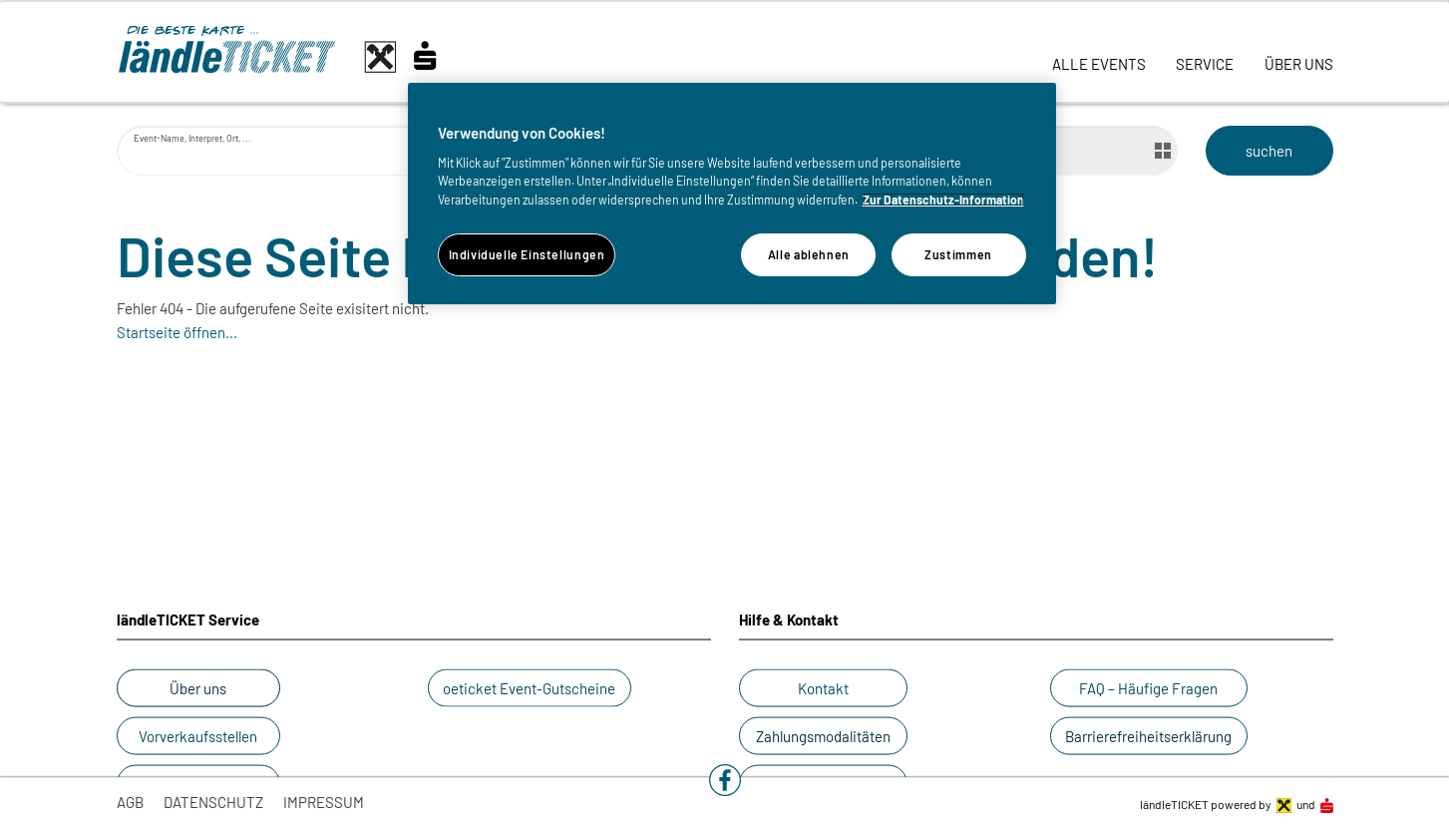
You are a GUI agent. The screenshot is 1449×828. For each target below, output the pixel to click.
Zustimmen (958, 254)
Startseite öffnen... (177, 332)
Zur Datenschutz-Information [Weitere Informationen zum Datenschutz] (943, 200)
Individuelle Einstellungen (527, 254)
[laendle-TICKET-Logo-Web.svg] (296, 57)
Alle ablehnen (809, 254)
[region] (732, 193)
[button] (725, 780)
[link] (1099, 52)
